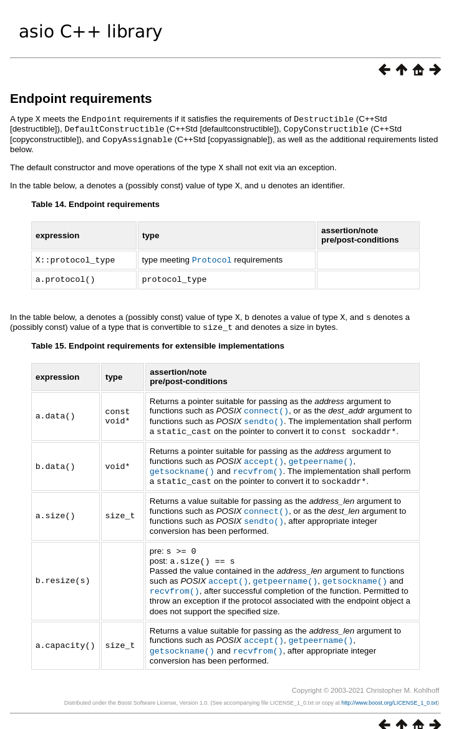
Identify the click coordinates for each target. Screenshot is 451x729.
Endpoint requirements (81, 98)
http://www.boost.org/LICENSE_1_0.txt (389, 688)
